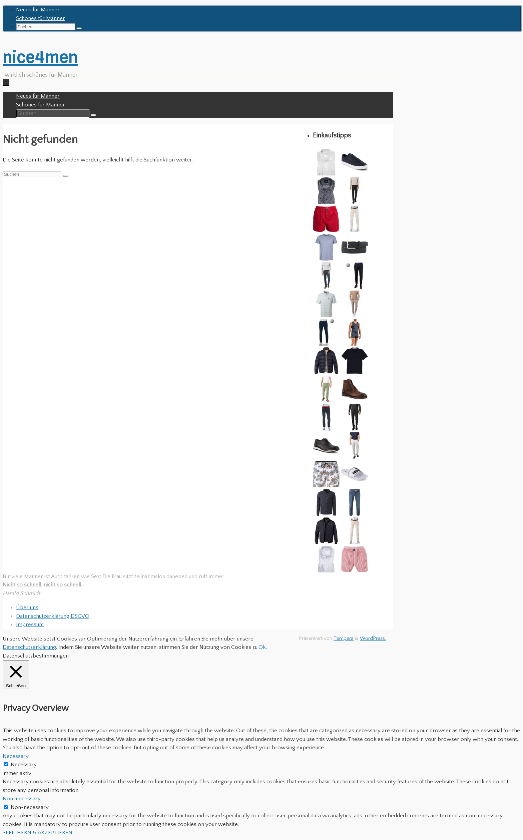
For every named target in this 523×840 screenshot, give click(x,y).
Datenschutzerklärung (29, 647)
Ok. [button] (262, 647)
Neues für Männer (38, 10)
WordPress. (373, 638)
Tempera (344, 638)
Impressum (30, 624)
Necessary (24, 765)
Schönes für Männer (40, 18)
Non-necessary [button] (22, 799)
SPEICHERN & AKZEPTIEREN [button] (37, 833)
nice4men (40, 57)
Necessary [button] (16, 756)
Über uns (27, 607)
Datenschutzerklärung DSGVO (52, 616)
